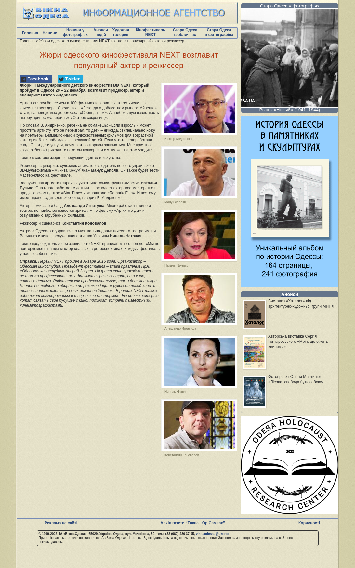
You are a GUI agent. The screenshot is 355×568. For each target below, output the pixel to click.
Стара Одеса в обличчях (185, 32)
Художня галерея (120, 32)
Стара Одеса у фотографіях (290, 5)
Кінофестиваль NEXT (150, 32)
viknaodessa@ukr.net (212, 534)
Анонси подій (100, 32)
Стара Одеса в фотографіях (219, 32)
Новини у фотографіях (75, 32)
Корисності (309, 523)
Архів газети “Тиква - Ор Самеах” (193, 523)
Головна (30, 33)
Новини (50, 33)
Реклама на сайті (61, 523)
